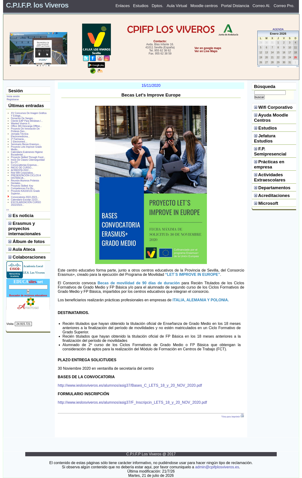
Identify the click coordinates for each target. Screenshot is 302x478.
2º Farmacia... (18, 139)
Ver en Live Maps (205, 51)
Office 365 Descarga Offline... (26, 126)
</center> (191, 69)
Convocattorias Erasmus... (24, 165)
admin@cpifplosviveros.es (217, 467)
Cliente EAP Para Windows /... (27, 121)
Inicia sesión (13, 96)
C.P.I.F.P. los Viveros (37, 5)
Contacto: (160, 41)
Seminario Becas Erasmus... (26, 144)
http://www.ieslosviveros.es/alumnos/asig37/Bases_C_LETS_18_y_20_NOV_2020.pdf (130, 385)
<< (258, 66)
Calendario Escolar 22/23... (25, 199)
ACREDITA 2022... (20, 170)
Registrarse (13, 99)
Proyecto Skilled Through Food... (28, 157)
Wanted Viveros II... (21, 123)
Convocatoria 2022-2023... (25, 197)
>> (297, 66)
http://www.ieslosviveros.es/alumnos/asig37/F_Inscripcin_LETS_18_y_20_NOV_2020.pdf (132, 402)
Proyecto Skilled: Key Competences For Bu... (23, 187)
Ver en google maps (207, 48)
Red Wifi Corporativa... (23, 173)
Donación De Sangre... (23, 118)
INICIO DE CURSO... (22, 167)
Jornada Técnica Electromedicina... (20, 135)
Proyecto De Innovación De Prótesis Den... (25, 130)
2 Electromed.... (19, 141)
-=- (278, 66)
